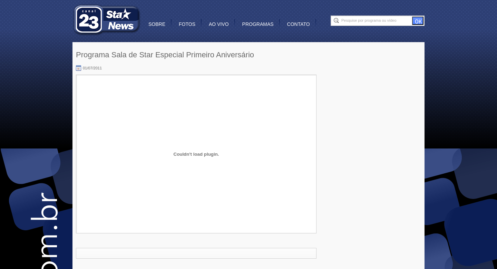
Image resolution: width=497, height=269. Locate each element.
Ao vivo (219, 24)
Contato (298, 24)
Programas (258, 24)
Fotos (187, 24)
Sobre (156, 24)
